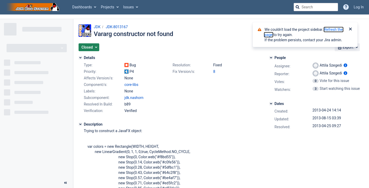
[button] (89, 47)
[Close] (350, 29)
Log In (359, 7)
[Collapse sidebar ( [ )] (65, 183)
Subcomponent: (96, 98)
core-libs (131, 85)
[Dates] (271, 103)
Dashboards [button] (82, 7)
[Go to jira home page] (33, 7)
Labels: (89, 91)
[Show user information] (345, 65)
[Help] (346, 7)
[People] (271, 58)
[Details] (80, 58)
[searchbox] (316, 7)
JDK (97, 27)
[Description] (80, 124)
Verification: (93, 111)
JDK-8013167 (117, 27)
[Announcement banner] (184, 17)
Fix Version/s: (184, 71)
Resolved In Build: (98, 104)
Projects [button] (107, 7)
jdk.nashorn (134, 98)
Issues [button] (128, 7)
